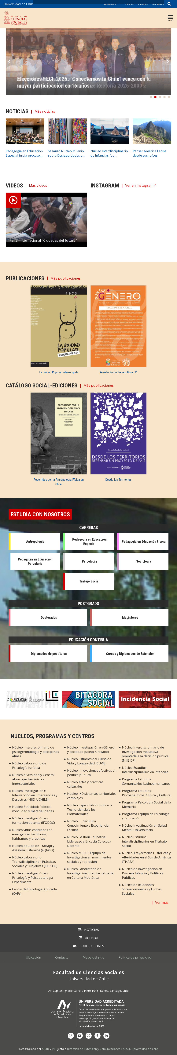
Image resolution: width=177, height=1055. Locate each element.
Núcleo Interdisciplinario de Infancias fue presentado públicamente (109, 153)
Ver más (161, 902)
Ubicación (33, 957)
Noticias (88, 929)
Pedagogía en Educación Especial (89, 541)
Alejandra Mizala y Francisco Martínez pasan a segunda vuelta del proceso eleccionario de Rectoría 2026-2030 (81, 82)
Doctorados (49, 617)
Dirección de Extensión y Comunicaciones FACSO (98, 1049)
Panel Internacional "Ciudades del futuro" (43, 240)
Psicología (89, 561)
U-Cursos (130, 3)
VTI (54, 1049)
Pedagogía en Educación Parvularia (35, 561)
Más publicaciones (65, 278)
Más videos (38, 185)
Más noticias (45, 111)
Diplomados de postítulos (49, 654)
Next (167, 61)
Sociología (143, 561)
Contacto (61, 957)
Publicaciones (88, 946)
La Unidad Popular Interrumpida (58, 372)
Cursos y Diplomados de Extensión (130, 654)
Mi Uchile (143, 3)
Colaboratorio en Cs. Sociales (32, 699)
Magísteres (130, 617)
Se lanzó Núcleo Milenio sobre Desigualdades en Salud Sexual (66, 153)
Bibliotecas (158, 3)
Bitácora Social (88, 699)
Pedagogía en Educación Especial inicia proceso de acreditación (24, 153)
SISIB (45, 1049)
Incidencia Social (145, 699)
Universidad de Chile (144, 1049)
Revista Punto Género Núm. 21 (118, 372)
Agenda (88, 938)
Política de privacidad (135, 957)
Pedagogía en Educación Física (144, 541)
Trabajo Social (89, 581)
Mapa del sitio (93, 957)
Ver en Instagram (139, 185)
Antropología (35, 541)
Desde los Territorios (118, 479)
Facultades (110, 3)
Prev (9, 61)
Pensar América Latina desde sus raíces (150, 153)
